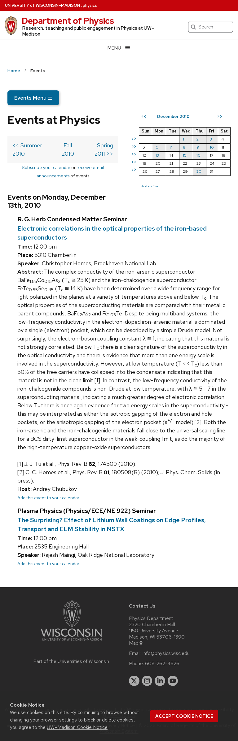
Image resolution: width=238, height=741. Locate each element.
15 (184, 155)
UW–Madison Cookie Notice (77, 727)
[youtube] (173, 681)
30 (199, 171)
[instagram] (147, 681)
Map (136, 643)
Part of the (71, 661)
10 (212, 147)
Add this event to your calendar (48, 497)
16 (198, 155)
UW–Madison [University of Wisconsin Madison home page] (42, 5)
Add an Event (151, 186)
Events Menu (33, 97)
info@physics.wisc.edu (166, 653)
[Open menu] (119, 48)
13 (157, 155)
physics (90, 5)
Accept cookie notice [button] (184, 716)
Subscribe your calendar (46, 167)
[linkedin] (160, 681)
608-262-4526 (162, 664)
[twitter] (134, 681)
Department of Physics (68, 20)
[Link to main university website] (71, 642)
